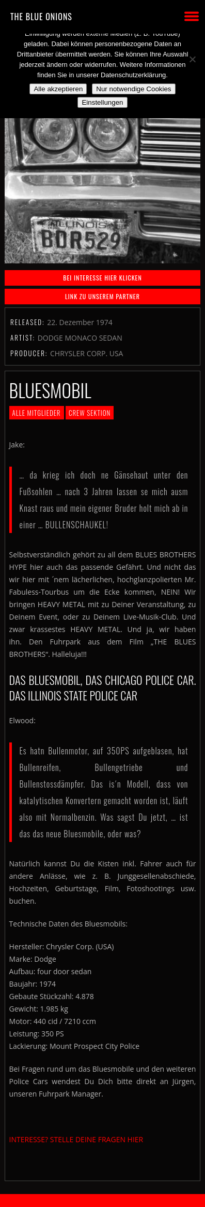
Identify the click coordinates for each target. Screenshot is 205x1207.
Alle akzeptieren (58, 89)
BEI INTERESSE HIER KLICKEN (102, 277)
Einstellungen (102, 102)
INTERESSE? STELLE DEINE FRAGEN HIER (76, 1139)
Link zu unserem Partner (102, 296)
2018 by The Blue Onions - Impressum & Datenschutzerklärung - (102, 1200)
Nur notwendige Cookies (133, 89)
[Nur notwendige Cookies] (192, 59)
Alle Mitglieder (36, 413)
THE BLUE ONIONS (41, 16)
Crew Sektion (90, 413)
